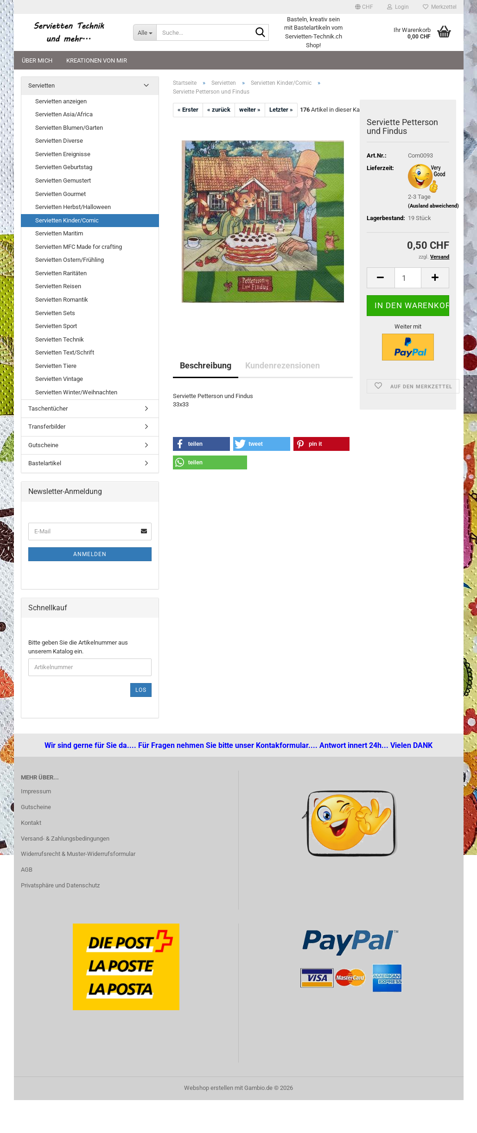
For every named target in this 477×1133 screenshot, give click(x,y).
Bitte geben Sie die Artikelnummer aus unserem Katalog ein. (78, 647)
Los (140, 690)
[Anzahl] (408, 277)
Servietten (41, 85)
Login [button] (398, 7)
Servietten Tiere (55, 365)
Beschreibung (205, 365)
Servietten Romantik (61, 299)
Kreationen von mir (96, 60)
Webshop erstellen (208, 1087)
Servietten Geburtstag (63, 167)
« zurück (218, 109)
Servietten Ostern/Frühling (69, 259)
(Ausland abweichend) (433, 206)
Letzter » (281, 109)
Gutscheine (43, 445)
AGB (26, 869)
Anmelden (90, 554)
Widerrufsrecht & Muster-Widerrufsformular (78, 853)
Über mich (37, 60)
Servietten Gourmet (60, 193)
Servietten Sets (55, 313)
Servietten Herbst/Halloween (73, 206)
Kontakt (31, 822)
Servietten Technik (59, 339)
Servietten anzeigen (61, 101)
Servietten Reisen (58, 286)
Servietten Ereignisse (62, 154)
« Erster (188, 109)
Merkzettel (440, 7)
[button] (364, 7)
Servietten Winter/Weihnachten (76, 392)
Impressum (36, 791)
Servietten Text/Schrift (64, 352)
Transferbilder (46, 426)
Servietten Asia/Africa (64, 114)
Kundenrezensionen (282, 365)
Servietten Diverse (59, 140)
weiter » (250, 109)
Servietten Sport (56, 326)
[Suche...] (144, 32)
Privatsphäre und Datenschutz (60, 885)
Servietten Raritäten (61, 273)
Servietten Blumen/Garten (69, 127)
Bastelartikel (44, 463)
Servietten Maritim (59, 233)
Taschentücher (48, 408)
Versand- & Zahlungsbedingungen (65, 838)
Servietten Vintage (59, 378)
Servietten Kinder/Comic (67, 220)
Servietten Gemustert (63, 180)
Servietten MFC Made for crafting (78, 246)
